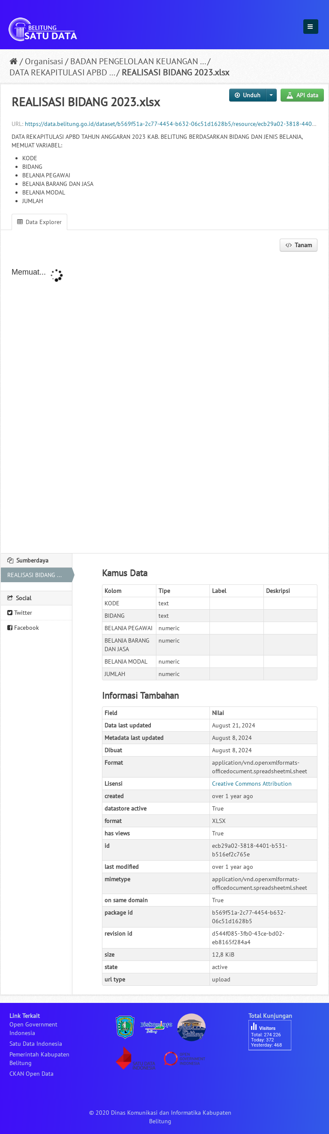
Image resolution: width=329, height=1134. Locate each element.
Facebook (23, 627)
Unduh (247, 95)
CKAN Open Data (31, 1073)
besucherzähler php (274, 1065)
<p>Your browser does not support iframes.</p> (164, 403)
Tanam (298, 245)
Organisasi (44, 61)
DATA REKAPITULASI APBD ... (61, 72)
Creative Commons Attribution (252, 783)
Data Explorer (39, 222)
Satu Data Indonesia (35, 1043)
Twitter (19, 612)
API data (302, 95)
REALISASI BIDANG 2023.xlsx (175, 72)
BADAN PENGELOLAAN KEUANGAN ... (137, 61)
